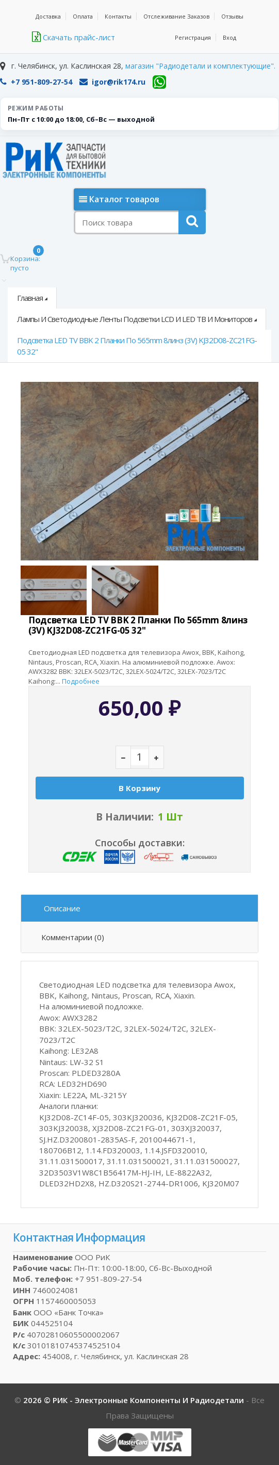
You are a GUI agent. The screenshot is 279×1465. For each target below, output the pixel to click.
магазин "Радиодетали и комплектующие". (200, 66)
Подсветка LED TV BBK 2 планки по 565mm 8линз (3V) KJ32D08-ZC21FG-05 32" (137, 345)
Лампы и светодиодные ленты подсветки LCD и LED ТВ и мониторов (134, 319)
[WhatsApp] (159, 82)
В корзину (139, 788)
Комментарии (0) (72, 937)
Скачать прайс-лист (73, 37)
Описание (62, 908)
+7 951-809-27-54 (36, 82)
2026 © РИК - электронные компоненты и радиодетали (134, 1400)
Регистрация (193, 37)
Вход (229, 37)
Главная (30, 298)
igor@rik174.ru (112, 82)
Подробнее (81, 681)
